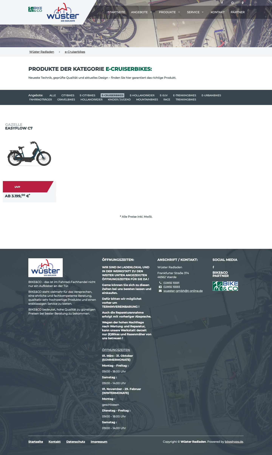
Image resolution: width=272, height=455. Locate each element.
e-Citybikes (87, 95)
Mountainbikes (147, 99)
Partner (238, 12)
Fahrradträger (40, 99)
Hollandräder (91, 99)
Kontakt (218, 12)
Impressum (99, 441)
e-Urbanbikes (211, 95)
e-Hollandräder (142, 95)
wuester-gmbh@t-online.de (183, 291)
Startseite (116, 12)
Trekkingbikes (186, 99)
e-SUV (164, 95)
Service (193, 12)
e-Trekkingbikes (184, 95)
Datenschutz (75, 441)
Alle (52, 95)
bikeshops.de (234, 441)
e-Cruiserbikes (75, 52)
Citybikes (67, 95)
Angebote (139, 12)
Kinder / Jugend (119, 99)
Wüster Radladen (41, 52)
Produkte (167, 12)
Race (166, 99)
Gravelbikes (66, 99)
